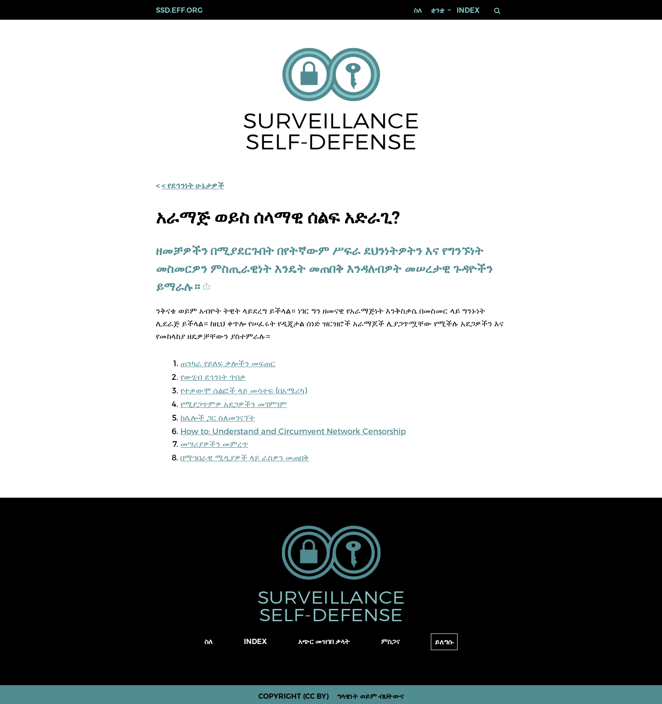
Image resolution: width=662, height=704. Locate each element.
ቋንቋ (437, 10)
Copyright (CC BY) (293, 696)
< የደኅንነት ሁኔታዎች (193, 186)
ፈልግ (497, 10)
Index (468, 10)
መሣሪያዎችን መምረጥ (214, 443)
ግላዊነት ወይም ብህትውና (370, 696)
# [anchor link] (206, 286)
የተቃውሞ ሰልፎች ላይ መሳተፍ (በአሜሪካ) (243, 390)
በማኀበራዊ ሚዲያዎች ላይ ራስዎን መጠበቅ (244, 457)
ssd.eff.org (179, 10)
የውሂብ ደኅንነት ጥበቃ (213, 376)
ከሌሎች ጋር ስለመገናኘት (217, 417)
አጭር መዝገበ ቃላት (324, 641)
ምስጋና (390, 641)
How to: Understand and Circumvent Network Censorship (293, 430)
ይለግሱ (444, 642)
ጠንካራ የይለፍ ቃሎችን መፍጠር (227, 363)
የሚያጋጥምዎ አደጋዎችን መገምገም (233, 403)
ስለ (418, 10)
